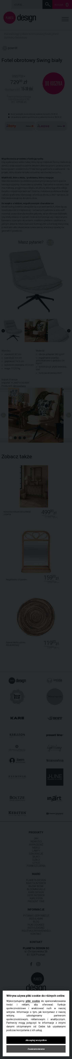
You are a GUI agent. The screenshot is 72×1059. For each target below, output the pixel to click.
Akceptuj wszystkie (36, 1040)
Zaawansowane (36, 1049)
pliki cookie (33, 1001)
